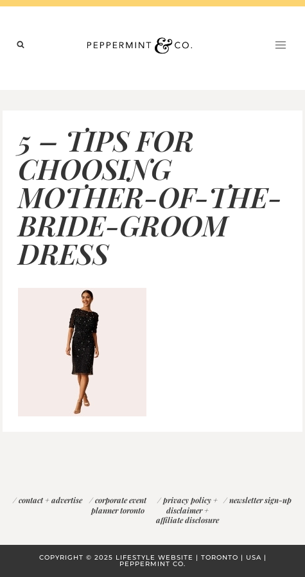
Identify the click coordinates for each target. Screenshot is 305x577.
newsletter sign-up (260, 500)
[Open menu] (280, 45)
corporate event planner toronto (118, 505)
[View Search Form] (20, 45)
